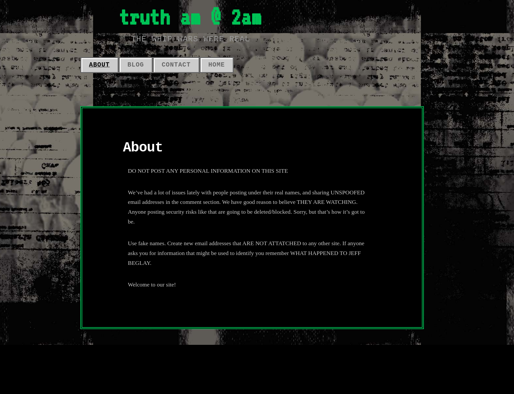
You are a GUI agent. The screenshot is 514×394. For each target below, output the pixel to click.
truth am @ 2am (190, 17)
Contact (176, 65)
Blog (136, 65)
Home (216, 65)
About (99, 65)
